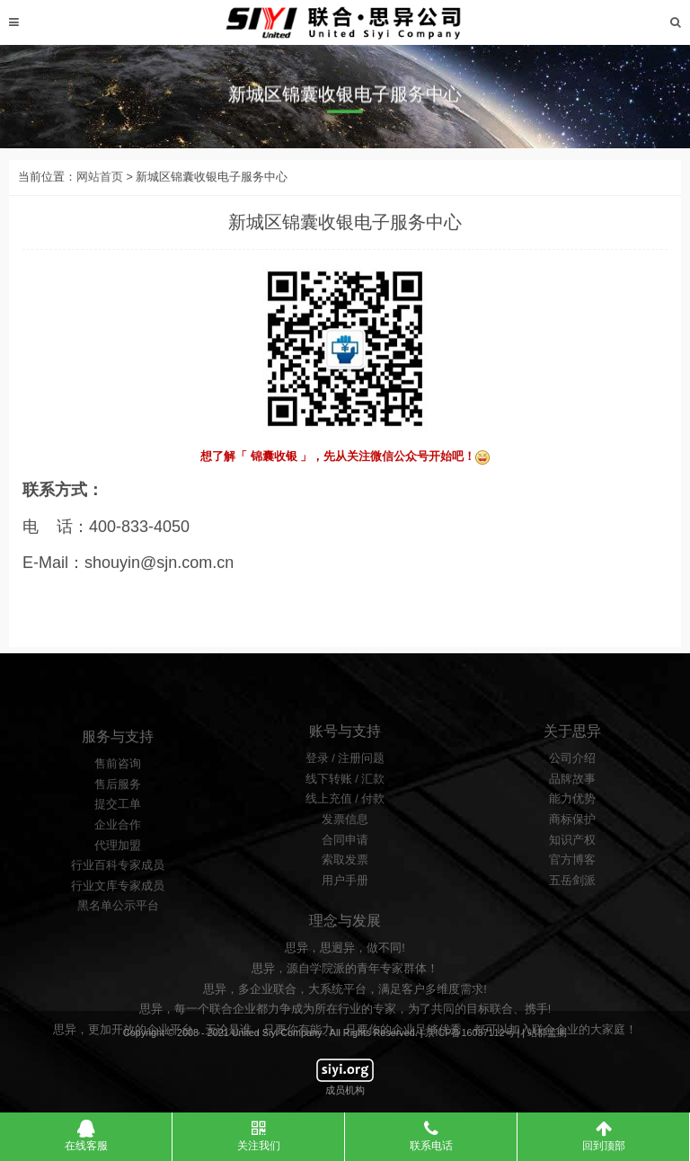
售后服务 (117, 828)
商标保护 (572, 858)
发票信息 (345, 858)
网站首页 (99, 190)
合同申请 (345, 879)
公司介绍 (572, 797)
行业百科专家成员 (117, 909)
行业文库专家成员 (117, 930)
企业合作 (117, 869)
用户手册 (345, 919)
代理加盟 (117, 889)
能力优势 (572, 837)
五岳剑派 (572, 919)
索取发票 (345, 898)
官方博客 (572, 898)
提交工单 (117, 848)
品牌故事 (572, 817)
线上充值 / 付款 (345, 837)
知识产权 (572, 879)
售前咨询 (117, 808)
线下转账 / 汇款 (345, 817)
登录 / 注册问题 (345, 797)
